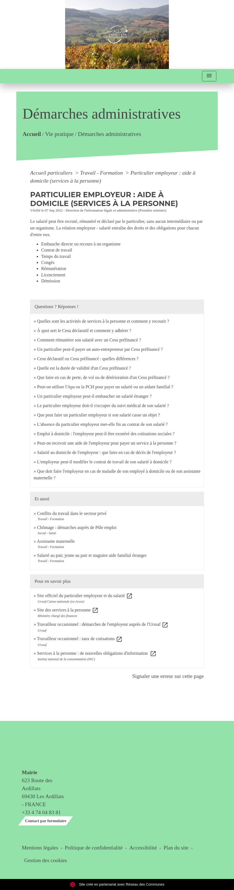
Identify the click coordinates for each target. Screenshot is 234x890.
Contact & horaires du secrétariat (43, 748)
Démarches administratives (109, 133)
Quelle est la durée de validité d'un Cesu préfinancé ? (84, 368)
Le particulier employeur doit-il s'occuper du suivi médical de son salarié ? (103, 405)
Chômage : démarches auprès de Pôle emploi (76, 527)
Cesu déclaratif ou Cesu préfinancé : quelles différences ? (88, 358)
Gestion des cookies (45, 860)
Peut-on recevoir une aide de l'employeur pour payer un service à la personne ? (106, 443)
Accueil (32, 133)
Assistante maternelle (56, 541)
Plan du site (176, 848)
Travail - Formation (102, 173)
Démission (50, 281)
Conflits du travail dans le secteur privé (71, 513)
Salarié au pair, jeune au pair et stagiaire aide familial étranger (92, 555)
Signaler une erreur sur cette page (168, 676)
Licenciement (53, 274)
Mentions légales (40, 848)
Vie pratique (59, 133)
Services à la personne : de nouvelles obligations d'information (96, 653)
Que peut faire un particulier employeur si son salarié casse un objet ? (98, 415)
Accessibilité (143, 848)
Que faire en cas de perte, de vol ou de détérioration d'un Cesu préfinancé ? (103, 377)
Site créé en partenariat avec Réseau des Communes (117, 884)
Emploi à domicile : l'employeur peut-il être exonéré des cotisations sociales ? (105, 433)
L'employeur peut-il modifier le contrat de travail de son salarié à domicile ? (104, 461)
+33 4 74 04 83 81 (41, 812)
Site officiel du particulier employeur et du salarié (84, 595)
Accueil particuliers (52, 173)
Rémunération (53, 268)
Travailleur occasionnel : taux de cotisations (80, 638)
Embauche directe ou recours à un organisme (81, 244)
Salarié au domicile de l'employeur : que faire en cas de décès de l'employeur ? (106, 452)
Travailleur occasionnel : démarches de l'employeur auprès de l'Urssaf (102, 624)
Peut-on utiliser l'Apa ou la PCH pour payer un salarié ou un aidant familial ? (105, 386)
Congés (47, 262)
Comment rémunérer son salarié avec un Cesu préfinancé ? (89, 340)
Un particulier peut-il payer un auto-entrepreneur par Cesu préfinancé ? (100, 349)
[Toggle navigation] (209, 76)
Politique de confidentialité (94, 848)
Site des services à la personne (67, 610)
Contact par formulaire (45, 821)
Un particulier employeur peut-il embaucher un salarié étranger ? (94, 396)
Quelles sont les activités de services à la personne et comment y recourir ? (103, 321)
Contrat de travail (56, 250)
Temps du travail (56, 256)
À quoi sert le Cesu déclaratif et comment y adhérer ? (84, 330)
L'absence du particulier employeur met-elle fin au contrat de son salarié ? (102, 424)
